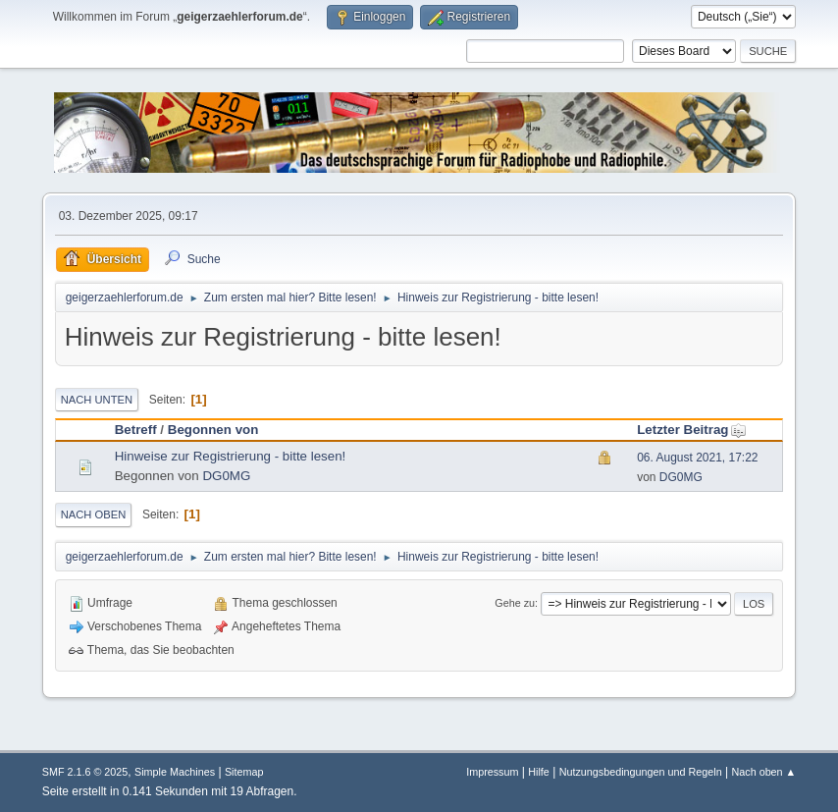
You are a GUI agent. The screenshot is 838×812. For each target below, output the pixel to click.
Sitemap (244, 772)
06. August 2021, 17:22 (697, 457)
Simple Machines (174, 772)
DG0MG (226, 475)
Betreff (136, 429)
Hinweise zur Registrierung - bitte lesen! (230, 456)
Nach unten (96, 400)
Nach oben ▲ (763, 772)
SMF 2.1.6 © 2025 (85, 772)
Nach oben (94, 514)
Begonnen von (213, 429)
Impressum (492, 772)
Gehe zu (515, 603)
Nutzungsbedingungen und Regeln (640, 772)
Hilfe (539, 772)
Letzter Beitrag (691, 429)
